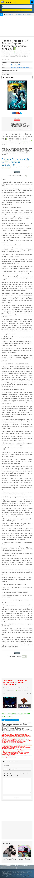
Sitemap (13, 867)
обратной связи (28, 876)
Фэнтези (13, 67)
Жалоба (17, 120)
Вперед (17, 172)
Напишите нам (14, 128)
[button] (4, 773)
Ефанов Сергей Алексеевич (18, 64)
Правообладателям (6, 865)
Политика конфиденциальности (21, 865)
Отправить (17, 797)
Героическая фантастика (23, 67)
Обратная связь (5, 867)
